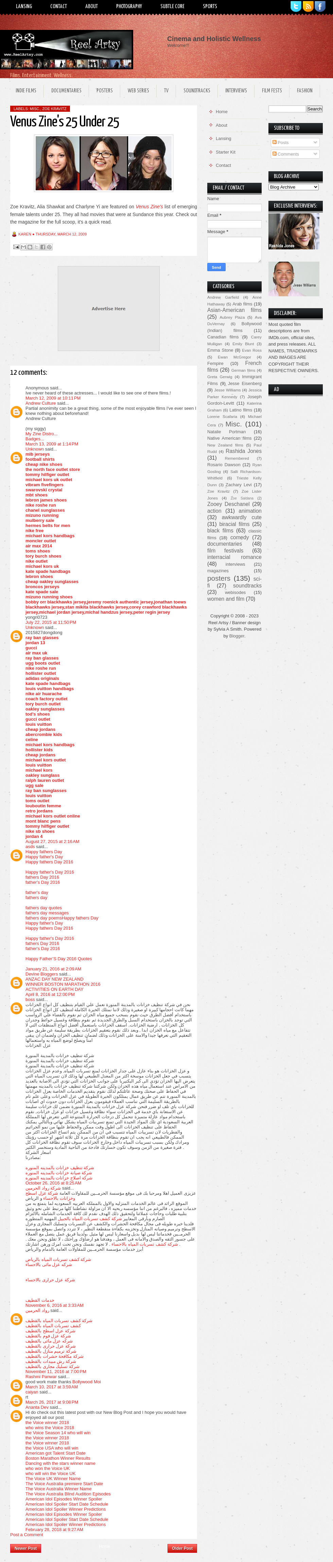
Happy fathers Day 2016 (49, 861)
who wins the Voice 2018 (49, 1427)
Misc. (35, 109)
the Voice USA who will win (51, 1448)
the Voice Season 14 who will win (58, 1432)
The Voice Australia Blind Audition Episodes (68, 1493)
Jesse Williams (227, 390)
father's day (36, 892)
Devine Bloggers (41, 974)
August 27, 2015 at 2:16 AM (52, 841)
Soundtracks (196, 90)
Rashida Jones (244, 451)
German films (243, 370)
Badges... (34, 438)
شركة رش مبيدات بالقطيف (50, 1361)
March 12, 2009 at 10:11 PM (53, 398)
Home (104, 1546)
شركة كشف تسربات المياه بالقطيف (58, 1320)
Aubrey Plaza (232, 317)
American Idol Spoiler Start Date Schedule (66, 1504)
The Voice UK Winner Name (53, 1478)
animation (250, 511)
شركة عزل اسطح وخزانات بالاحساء (50, 1196)
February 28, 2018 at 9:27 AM (54, 1529)
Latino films (240, 410)
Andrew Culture (40, 403)
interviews (235, 564)
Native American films (229, 438)
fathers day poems (43, 917)
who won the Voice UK (47, 1468)
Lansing (24, 6)
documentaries (224, 544)
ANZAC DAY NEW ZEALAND (54, 979)
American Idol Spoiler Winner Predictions (65, 1509)
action (214, 511)
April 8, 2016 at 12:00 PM (50, 994)
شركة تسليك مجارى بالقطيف (52, 1366)
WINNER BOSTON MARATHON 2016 (63, 984)
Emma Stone (220, 350)
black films (220, 530)
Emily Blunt (243, 343)
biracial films (234, 524)
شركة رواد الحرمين (43, 1188)
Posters (105, 90)
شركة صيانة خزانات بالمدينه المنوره (58, 1172)
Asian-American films (234, 310)
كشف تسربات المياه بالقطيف (53, 1325)
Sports (210, 6)
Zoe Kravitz (54, 109)
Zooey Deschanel (228, 504)
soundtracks (247, 586)
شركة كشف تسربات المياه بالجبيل (90, 1218)
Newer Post (26, 1548)
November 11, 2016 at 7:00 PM (55, 1371)
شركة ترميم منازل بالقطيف (50, 1351)
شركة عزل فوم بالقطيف (48, 1335)
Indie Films (26, 90)
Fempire (215, 363)
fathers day (36, 897)
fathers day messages (47, 912)
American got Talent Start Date (55, 1453)
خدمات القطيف (39, 1300)
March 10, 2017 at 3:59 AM (51, 1386)
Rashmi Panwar (41, 1376)
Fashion (305, 90)
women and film (225, 599)
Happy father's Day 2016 (49, 872)
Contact (58, 6)
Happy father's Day (44, 856)
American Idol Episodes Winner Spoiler (63, 1499)
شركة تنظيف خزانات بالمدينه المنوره (59, 1167)
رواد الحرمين (37, 1310)
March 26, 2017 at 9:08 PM (51, 1402)
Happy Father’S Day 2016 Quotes (58, 958)
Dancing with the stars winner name (60, 1463)
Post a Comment (26, 1534)
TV (166, 90)
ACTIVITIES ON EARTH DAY (54, 989)
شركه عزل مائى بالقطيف (49, 1341)
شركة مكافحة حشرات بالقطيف (54, 1356)
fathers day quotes (43, 907)
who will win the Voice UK (50, 1473)
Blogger (236, 635)
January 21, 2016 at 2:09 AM (53, 968)
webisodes (235, 592)
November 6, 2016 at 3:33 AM (54, 1305)
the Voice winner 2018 (47, 1422)
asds (30, 846)
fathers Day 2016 (42, 877)
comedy (239, 537)
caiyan (31, 1391)
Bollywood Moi (86, 1381)
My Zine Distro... (41, 433)
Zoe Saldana (242, 498)
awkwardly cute (242, 517)
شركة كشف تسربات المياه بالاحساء (144, 1244)
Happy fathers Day (43, 851)
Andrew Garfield (223, 297)
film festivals (225, 551)
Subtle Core (172, 6)
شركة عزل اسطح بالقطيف (50, 1330)
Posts (281, 142)
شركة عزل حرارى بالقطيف (50, 1346)
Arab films (242, 303)
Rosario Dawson (224, 464)
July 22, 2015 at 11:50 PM (50, 622)
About (91, 6)
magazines (218, 570)
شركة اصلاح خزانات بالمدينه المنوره (58, 1177)
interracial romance (234, 557)
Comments (286, 154)
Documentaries (66, 90)
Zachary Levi (239, 484)
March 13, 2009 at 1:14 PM (51, 443)
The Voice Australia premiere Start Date (64, 1483)
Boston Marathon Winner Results (57, 1458)
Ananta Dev (37, 1407)
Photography (129, 6)
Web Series (138, 90)
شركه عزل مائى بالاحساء (48, 1264)
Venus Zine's (149, 206)
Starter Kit (225, 152)
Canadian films (223, 336)
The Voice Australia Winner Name (58, 1488)
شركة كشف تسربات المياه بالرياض (58, 1259)
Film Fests (272, 90)
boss (30, 999)
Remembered (237, 458)
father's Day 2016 (42, 882)
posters (218, 578)
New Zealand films (225, 445)
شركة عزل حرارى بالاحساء (50, 1279)
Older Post (182, 1548)
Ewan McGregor (234, 357)
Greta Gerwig (219, 376)
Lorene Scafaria (222, 416)
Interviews (236, 90)
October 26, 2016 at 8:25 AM (53, 1183)
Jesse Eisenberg (245, 383)
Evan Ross (252, 350)
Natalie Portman (226, 431)
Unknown (34, 449)
